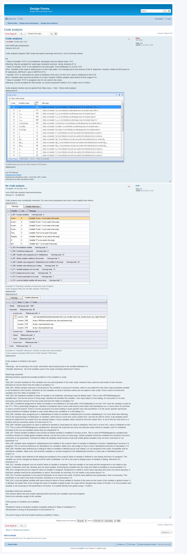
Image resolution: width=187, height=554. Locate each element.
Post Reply (10, 33)
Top (170, 181)
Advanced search (169, 11)
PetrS (138, 38)
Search (165, 11)
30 (141, 189)
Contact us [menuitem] (121, 544)
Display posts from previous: (71, 520)
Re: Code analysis (15, 185)
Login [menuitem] (169, 19)
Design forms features (49, 23)
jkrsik (138, 186)
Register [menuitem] (160, 19)
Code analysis (13, 29)
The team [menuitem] (132, 544)
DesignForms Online (13, 175)
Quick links (12, 19)
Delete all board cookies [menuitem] (147, 544)
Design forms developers (29, 23)
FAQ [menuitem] (21, 19)
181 (141, 43)
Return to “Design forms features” (18, 530)
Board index (12, 23)
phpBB (80, 548)
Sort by (95, 520)
